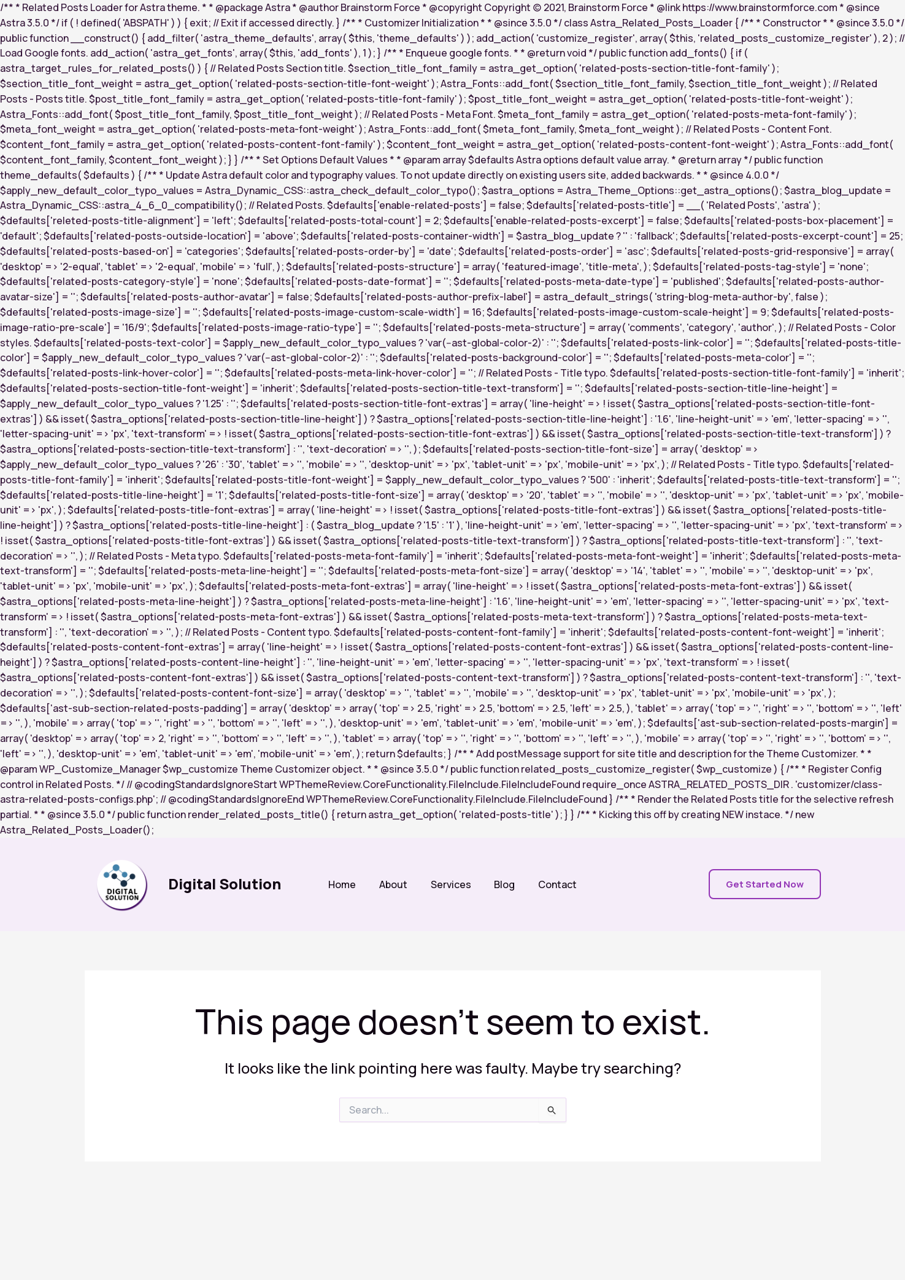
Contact (550, 884)
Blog (501, 884)
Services (451, 884)
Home (349, 884)
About (397, 884)
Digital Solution (224, 883)
